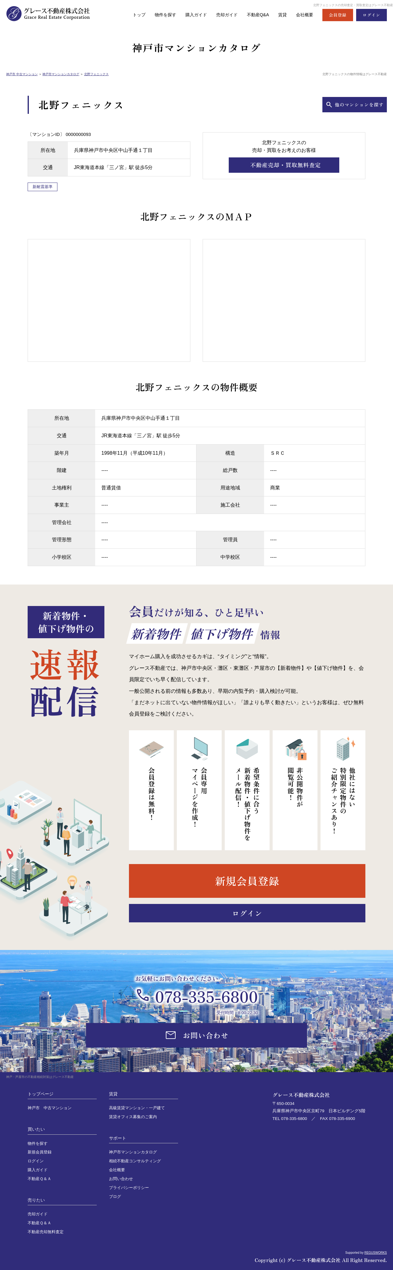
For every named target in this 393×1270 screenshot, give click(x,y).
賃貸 (281, 14)
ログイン (36, 1161)
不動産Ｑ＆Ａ (39, 1179)
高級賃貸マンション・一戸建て (137, 1108)
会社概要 (304, 14)
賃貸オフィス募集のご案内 (133, 1117)
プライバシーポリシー (129, 1188)
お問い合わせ (121, 1179)
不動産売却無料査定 (46, 1232)
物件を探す (158, 14)
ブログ (115, 1197)
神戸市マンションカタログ (60, 74)
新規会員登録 (40, 1152)
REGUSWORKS (375, 1252)
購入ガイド (190, 14)
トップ (131, 14)
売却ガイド (222, 14)
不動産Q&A (255, 14)
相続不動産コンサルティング (135, 1161)
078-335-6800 (206, 996)
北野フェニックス (96, 74)
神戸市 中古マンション (22, 74)
